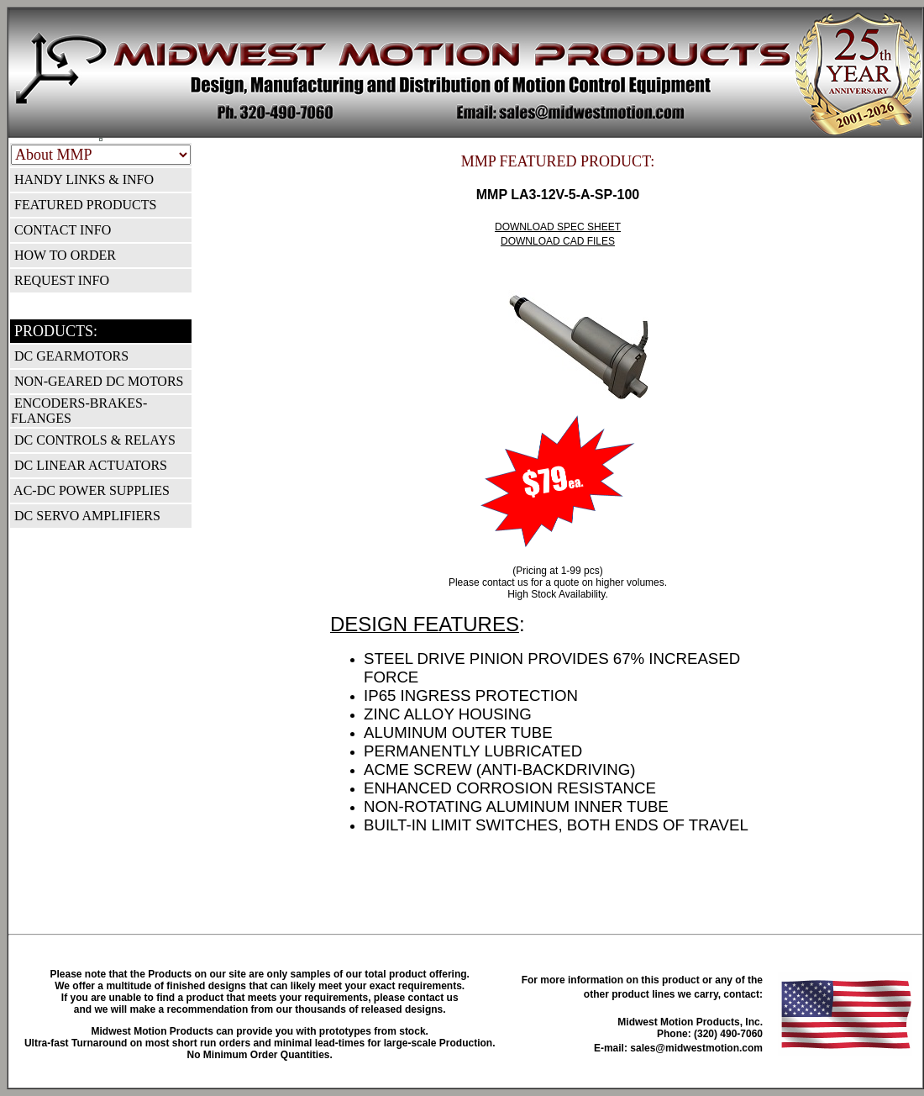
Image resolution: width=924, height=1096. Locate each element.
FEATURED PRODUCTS (83, 205)
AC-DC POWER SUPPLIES (90, 490)
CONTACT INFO (61, 230)
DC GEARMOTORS (70, 356)
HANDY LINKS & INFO (82, 179)
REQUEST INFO (60, 280)
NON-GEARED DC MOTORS (97, 381)
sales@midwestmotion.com (696, 1048)
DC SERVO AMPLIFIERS (85, 515)
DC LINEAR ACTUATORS (89, 465)
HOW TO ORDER (63, 255)
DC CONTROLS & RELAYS (93, 440)
